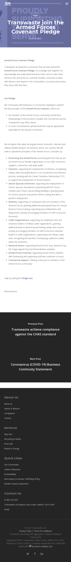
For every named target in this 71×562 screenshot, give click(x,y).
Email (6, 509)
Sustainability (10, 474)
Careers (7, 418)
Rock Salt (8, 443)
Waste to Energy (11, 448)
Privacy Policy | (26, 531)
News (35, 15)
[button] (66, 3)
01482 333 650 (11, 499)
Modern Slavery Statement (16, 483)
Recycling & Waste (12, 439)
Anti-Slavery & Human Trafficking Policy (22, 479)
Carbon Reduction (12, 469)
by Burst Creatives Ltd (42, 546)
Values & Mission (12, 408)
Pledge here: (27, 278)
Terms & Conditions (43, 531)
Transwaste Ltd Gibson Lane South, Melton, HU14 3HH (29, 504)
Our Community (11, 464)
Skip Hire (8, 434)
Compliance (9, 413)
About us (8, 403)
